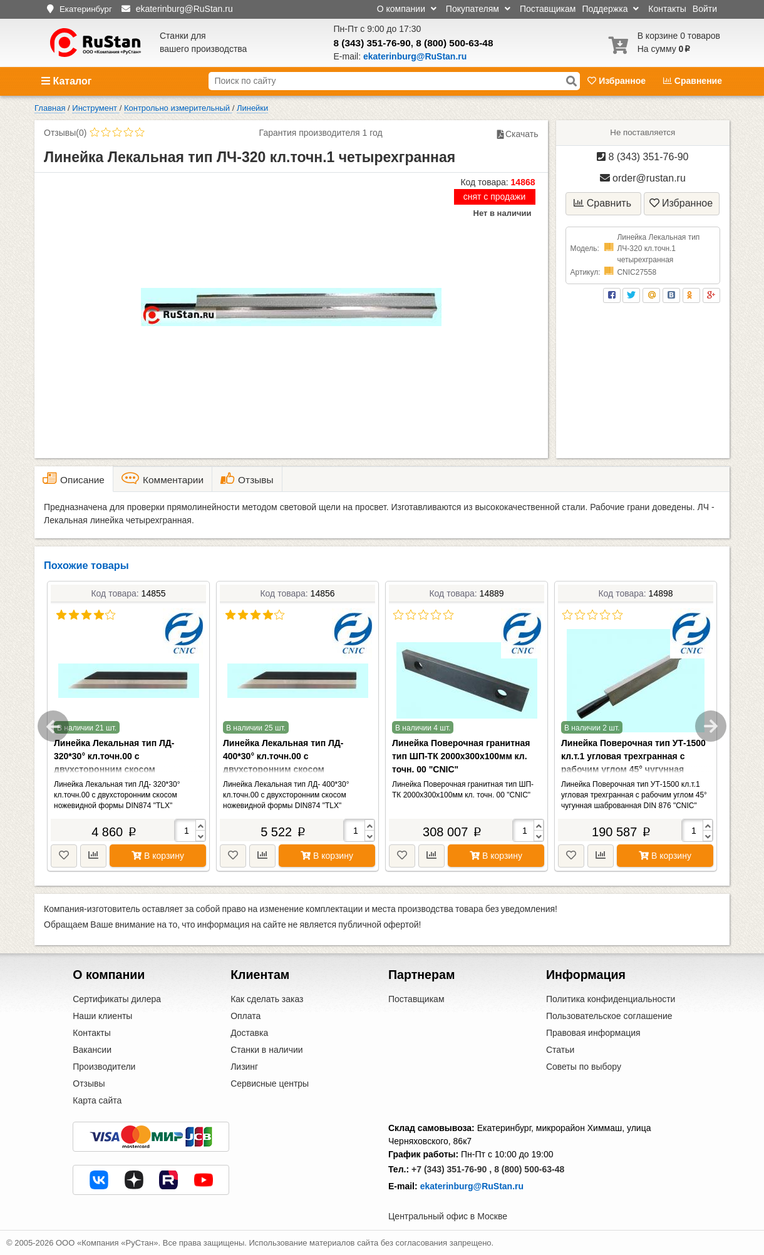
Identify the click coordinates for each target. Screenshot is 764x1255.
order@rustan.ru (643, 178)
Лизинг (244, 1067)
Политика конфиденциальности (611, 999)
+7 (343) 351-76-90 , (451, 1169)
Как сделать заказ (266, 999)
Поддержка (610, 9)
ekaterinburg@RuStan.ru (472, 1186)
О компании (406, 9)
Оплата (245, 1016)
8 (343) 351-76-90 (372, 43)
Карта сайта (97, 1100)
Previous (53, 726)
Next (710, 726)
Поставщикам (548, 9)
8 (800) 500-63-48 (454, 43)
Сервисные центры (269, 1083)
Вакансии (92, 1050)
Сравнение (692, 81)
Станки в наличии (266, 1050)
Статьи (560, 1050)
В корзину (158, 856)
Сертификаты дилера (117, 999)
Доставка (249, 1033)
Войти (705, 9)
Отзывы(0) (65, 133)
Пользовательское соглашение (609, 1016)
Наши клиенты (102, 1016)
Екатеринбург (85, 9)
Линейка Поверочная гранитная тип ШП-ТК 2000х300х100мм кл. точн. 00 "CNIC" (461, 756)
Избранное (617, 81)
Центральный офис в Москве (447, 1216)
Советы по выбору (583, 1067)
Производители (104, 1067)
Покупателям (478, 9)
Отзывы (89, 1083)
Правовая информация (593, 1033)
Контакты (667, 9)
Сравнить (602, 203)
